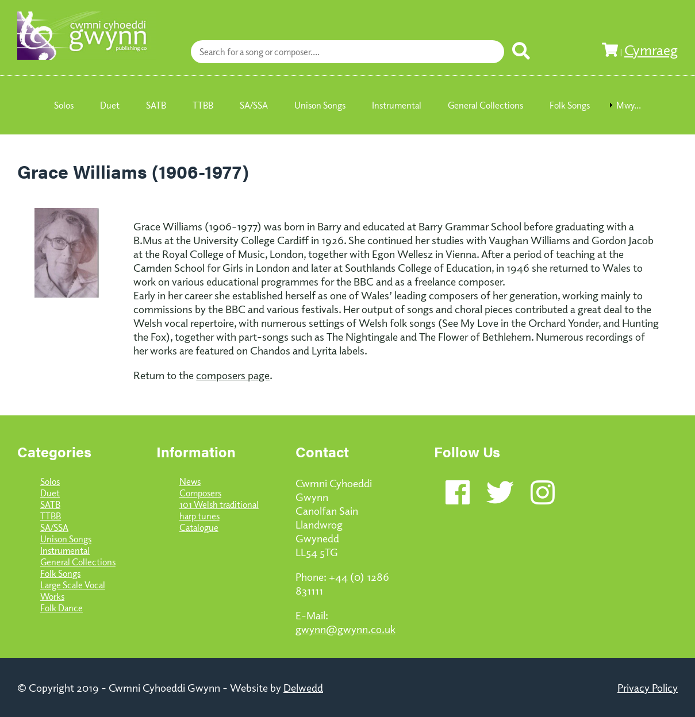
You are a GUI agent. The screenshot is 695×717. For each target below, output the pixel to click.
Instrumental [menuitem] (396, 105)
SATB (50, 504)
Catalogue (198, 527)
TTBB (50, 516)
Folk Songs (60, 573)
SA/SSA (54, 527)
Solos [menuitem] (64, 105)
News (190, 481)
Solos (50, 481)
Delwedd (303, 687)
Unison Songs (65, 539)
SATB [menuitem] (156, 105)
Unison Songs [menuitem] (319, 105)
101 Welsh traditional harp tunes (219, 510)
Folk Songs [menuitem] (570, 105)
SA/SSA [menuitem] (254, 105)
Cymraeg (651, 49)
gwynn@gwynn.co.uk (345, 628)
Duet (50, 493)
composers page (233, 374)
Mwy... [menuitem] (628, 105)
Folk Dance (61, 608)
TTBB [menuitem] (203, 105)
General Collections (78, 562)
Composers (200, 493)
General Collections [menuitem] (485, 105)
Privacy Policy (647, 687)
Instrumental (65, 550)
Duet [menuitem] (110, 105)
